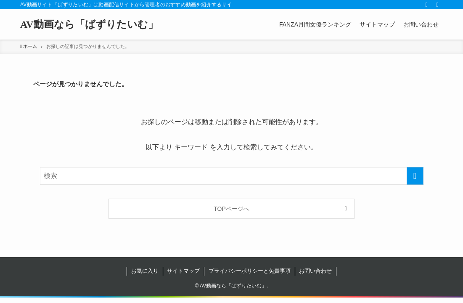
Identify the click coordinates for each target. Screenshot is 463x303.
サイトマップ (183, 271)
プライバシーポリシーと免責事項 (250, 271)
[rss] (426, 4)
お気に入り (145, 271)
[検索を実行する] (415, 176)
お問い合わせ (315, 271)
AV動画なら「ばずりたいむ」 (89, 24)
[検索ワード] (231, 176)
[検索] (437, 4)
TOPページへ (231, 208)
